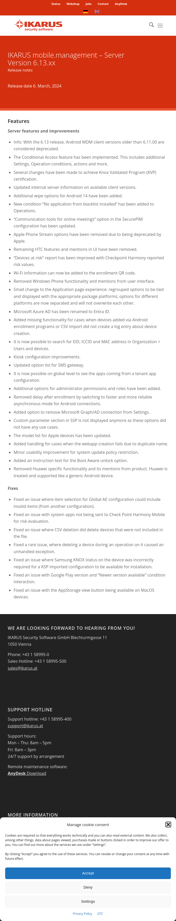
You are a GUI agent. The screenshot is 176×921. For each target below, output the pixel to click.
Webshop (73, 4)
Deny (88, 887)
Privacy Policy (82, 913)
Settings (88, 901)
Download (27, 773)
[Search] (149, 25)
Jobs (88, 4)
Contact (103, 4)
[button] (168, 824)
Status (55, 4)
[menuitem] (56, 4)
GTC (100, 913)
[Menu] (160, 25)
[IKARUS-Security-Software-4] (73, 25)
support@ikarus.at (25, 726)
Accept (88, 873)
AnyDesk (121, 4)
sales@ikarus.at (23, 668)
